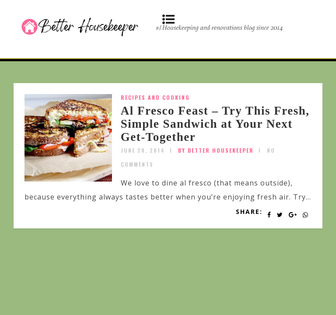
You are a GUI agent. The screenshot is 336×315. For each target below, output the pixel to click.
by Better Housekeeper (216, 150)
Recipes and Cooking (155, 97)
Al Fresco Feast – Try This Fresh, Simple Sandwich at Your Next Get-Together (215, 123)
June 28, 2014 (143, 150)
